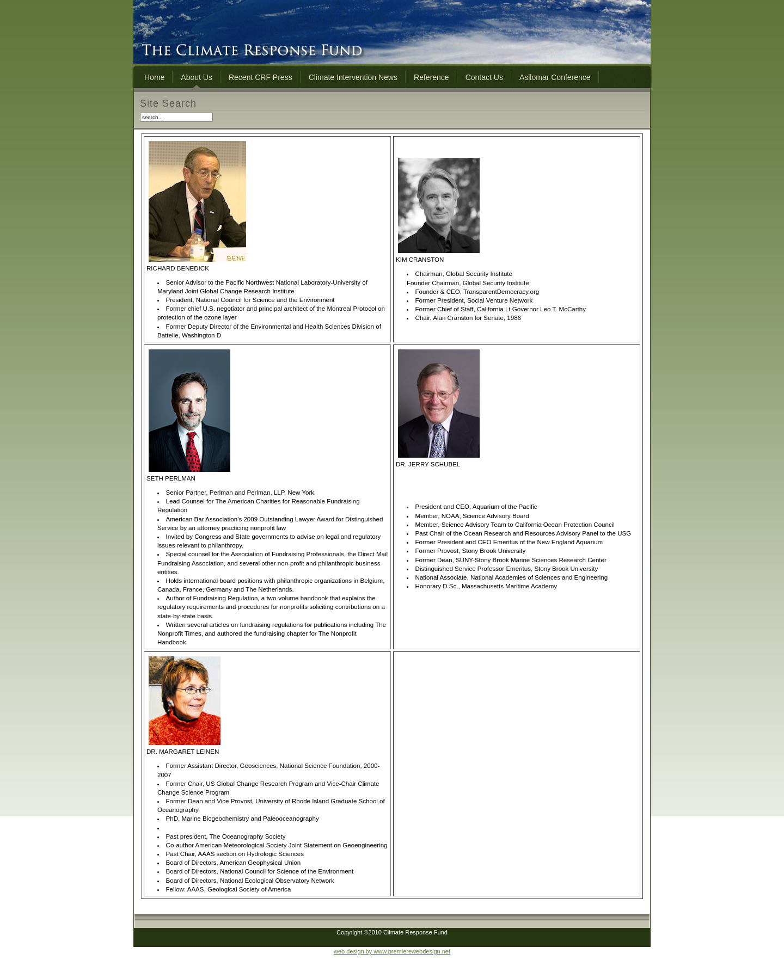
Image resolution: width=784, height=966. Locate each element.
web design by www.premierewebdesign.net (392, 951)
